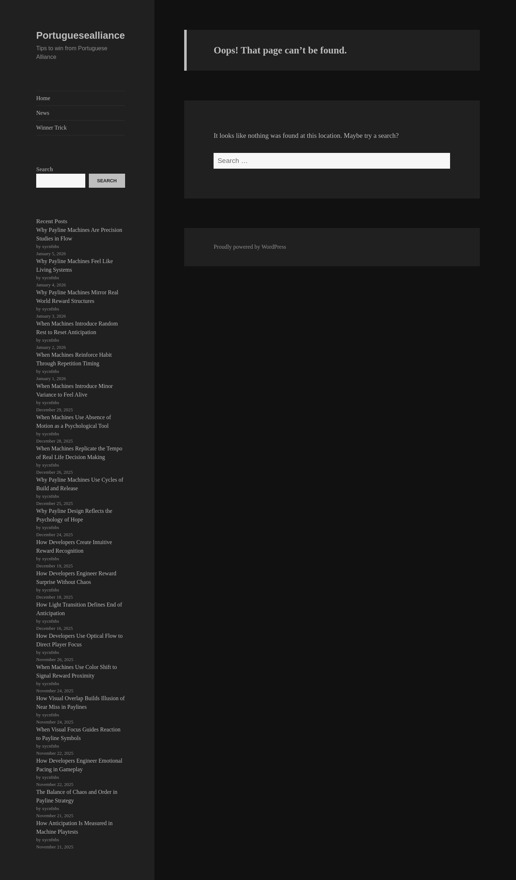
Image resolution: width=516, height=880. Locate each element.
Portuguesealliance (80, 35)
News (42, 113)
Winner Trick (51, 128)
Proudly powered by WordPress (250, 247)
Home (43, 98)
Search (44, 169)
